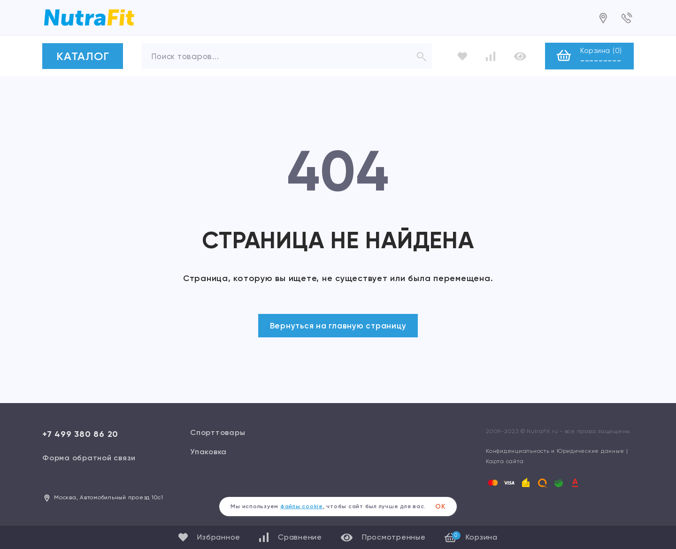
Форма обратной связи (89, 457)
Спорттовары (217, 432)
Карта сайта (504, 461)
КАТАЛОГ (82, 56)
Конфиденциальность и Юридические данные (555, 451)
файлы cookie (301, 506)
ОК (440, 507)
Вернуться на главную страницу (338, 325)
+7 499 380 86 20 (80, 434)
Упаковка (208, 451)
